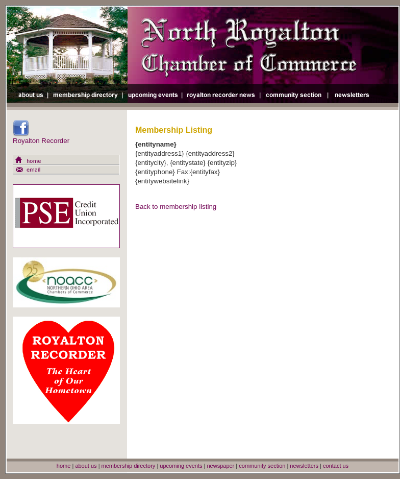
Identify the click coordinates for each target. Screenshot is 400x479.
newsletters (304, 466)
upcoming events (181, 466)
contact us (335, 466)
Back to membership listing (175, 206)
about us (85, 466)
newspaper (220, 466)
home (64, 466)
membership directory (129, 466)
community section (262, 466)
